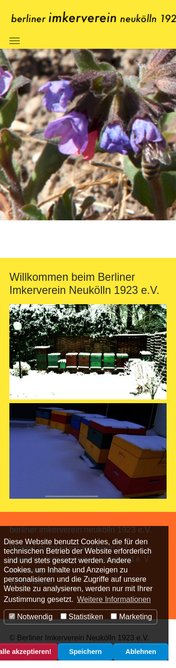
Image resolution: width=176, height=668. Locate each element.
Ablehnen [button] (140, 651)
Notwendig (31, 617)
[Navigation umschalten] (14, 41)
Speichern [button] (85, 651)
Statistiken (82, 617)
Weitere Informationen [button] (114, 599)
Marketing (131, 617)
